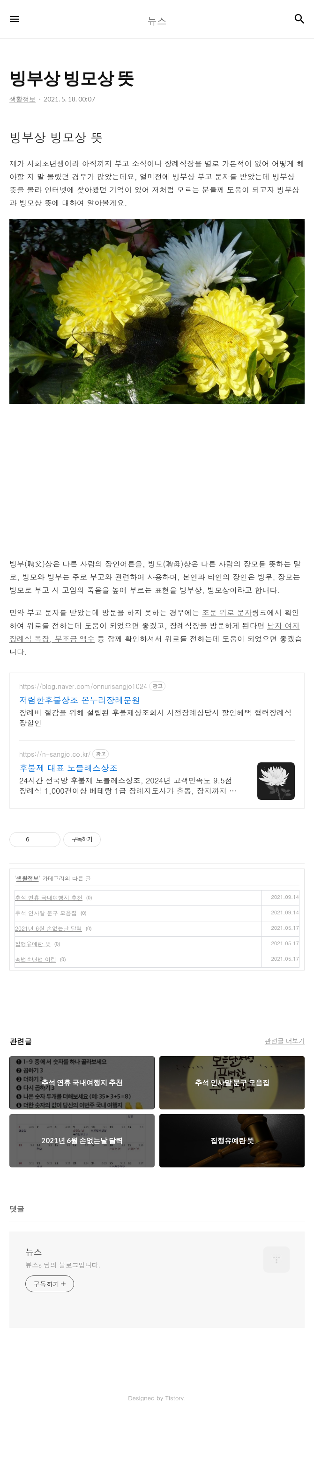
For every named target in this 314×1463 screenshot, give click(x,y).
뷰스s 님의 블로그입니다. (62, 1306)
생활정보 (27, 920)
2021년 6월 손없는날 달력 (48, 970)
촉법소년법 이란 (35, 1001)
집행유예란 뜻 (33, 986)
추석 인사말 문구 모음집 (46, 955)
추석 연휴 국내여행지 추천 (48, 939)
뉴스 (33, 1294)
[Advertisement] (157, 139)
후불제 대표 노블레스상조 (68, 810)
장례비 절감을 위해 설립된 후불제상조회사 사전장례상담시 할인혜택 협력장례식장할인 (155, 759)
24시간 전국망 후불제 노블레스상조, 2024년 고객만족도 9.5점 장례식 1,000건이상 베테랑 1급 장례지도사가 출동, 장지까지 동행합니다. (128, 827)
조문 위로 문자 (227, 654)
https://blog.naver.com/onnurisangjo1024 (83, 728)
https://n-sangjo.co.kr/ (54, 796)
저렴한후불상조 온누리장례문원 (79, 742)
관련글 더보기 (285, 1082)
